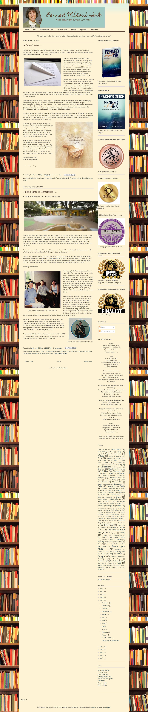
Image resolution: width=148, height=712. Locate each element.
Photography (112, 533)
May (103, 623)
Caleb (105, 464)
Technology (116, 559)
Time (102, 563)
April (103, 626)
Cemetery (119, 467)
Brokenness (118, 462)
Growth (52, 178)
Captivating (112, 464)
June (104, 620)
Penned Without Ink (46, 30)
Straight (113, 556)
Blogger (107, 707)
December (105, 603)
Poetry (122, 533)
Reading (119, 540)
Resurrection (109, 544)
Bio (34, 30)
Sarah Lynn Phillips (55, 353)
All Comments (104, 331)
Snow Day (109, 551)
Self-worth (118, 549)
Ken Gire (120, 516)
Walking (100, 567)
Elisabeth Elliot (117, 482)
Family (43, 351)
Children (105, 471)
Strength (120, 556)
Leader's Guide (62, 30)
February (105, 632)
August (104, 614)
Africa (112, 452)
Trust (24, 180)
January (105, 635)
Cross (120, 475)
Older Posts (88, 361)
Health (63, 351)
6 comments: (57, 348)
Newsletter (103, 527)
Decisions (101, 478)
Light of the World (111, 518)
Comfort (37, 178)
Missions (104, 523)
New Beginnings (106, 525)
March (104, 629)
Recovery (45, 353)
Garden (102, 495)
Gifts (99, 497)
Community (121, 473)
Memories (74, 351)
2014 (102, 652)
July (103, 617)
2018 (102, 597)
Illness (68, 351)
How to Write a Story (116, 508)
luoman (93, 707)
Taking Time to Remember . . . (40, 191)
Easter (122, 480)
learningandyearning (104, 676)
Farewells (104, 488)
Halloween (103, 503)
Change (101, 469)
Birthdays (114, 460)
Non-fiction (112, 527)
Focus (42, 178)
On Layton (101, 681)
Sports (103, 553)
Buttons (100, 464)
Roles (117, 544)
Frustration (121, 492)
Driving (114, 480)
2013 (102, 655)
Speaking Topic (120, 552)
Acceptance (116, 449)
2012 (102, 658)
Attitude (30, 178)
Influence (118, 510)
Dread (99, 480)
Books (107, 463)
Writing (100, 569)
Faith (100, 486)
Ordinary (122, 527)
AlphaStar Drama (103, 670)
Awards (111, 456)
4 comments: (56, 175)
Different (111, 478)
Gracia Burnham (102, 499)
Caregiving (36, 351)
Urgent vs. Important (105, 565)
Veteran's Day (119, 565)
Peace (102, 530)
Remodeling (118, 541)
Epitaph (100, 484)
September (106, 611)
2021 (102, 588)
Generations (115, 495)
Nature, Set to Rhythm (105, 679)
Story (83, 178)
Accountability (102, 452)
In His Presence (103, 674)
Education (104, 482)
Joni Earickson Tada (108, 516)
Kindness (100, 518)
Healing (112, 503)
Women (120, 567)
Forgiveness (118, 490)
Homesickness (102, 508)
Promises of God (75, 178)
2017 (102, 600)
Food (109, 490)
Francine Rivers (102, 492)
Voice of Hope (102, 685)
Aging (118, 452)
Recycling (110, 541)
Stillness (119, 554)
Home (27, 30)
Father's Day (114, 488)
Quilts (111, 539)
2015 (102, 650)
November (105, 606)
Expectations (118, 484)
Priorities (101, 537)
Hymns (100, 510)
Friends (111, 492)
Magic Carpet (109, 520)
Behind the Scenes (114, 458)
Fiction (123, 488)
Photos (73, 30)
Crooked (112, 475)
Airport (100, 454)
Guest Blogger (120, 501)
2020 (102, 591)
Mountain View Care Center (117, 523)
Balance (119, 456)
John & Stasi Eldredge (112, 514)
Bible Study (102, 460)
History (100, 506)
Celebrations (106, 467)
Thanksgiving (102, 561)
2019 (102, 594)
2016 (102, 647)
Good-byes (108, 497)
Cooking (104, 475)
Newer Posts (29, 361)
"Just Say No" (102, 449)
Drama (120, 477)
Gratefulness (50, 351)
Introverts (100, 512)
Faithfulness (111, 486)
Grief (99, 501)
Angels (107, 454)
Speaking (83, 30)
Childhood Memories (116, 469)
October (105, 608)
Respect (100, 544)
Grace (47, 178)
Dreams (107, 480)
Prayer (105, 535)
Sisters (100, 552)
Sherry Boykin (102, 683)
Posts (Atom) (63, 368)
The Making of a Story (117, 561)
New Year (121, 525)
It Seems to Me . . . (112, 512)
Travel (110, 563)
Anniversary (117, 454)
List (120, 518)
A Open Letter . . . (33, 45)
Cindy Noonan (102, 672)
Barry (30, 351)
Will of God (110, 567)
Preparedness (117, 535)
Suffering (89, 178)
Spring (111, 554)
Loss (99, 521)
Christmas (117, 471)
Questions (104, 539)
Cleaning (101, 473)
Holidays (108, 506)
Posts (102, 327)
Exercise (108, 484)
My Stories (94, 30)
